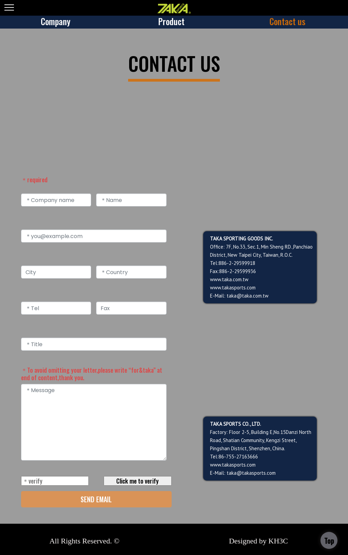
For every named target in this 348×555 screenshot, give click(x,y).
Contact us (287, 21)
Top (329, 541)
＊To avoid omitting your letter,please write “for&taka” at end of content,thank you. (91, 373)
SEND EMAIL (96, 499)
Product (171, 21)
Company (55, 21)
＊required (34, 179)
